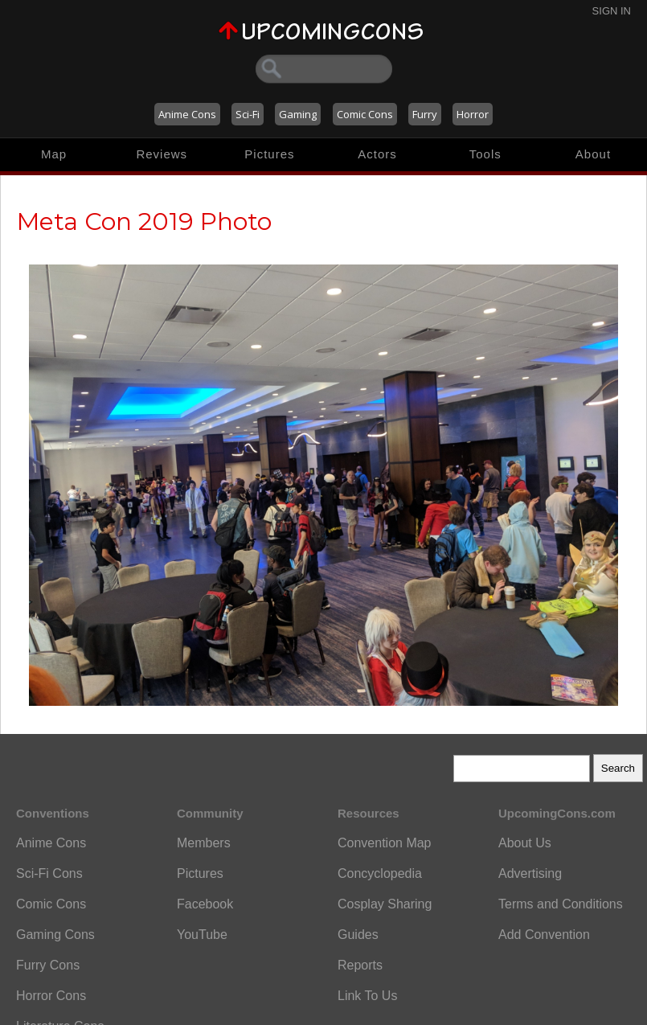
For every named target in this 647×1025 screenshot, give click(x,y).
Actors (377, 154)
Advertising (530, 873)
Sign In (611, 11)
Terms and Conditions (560, 904)
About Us (524, 843)
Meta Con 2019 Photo (144, 221)
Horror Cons (51, 995)
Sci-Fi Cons (49, 873)
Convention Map (385, 843)
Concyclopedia (380, 873)
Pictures (269, 154)
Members (204, 843)
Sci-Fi (247, 114)
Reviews (161, 154)
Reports (360, 965)
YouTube (202, 934)
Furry (424, 114)
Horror (473, 114)
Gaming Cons (55, 934)
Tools (485, 154)
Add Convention (544, 934)
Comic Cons (365, 114)
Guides (358, 934)
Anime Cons (187, 114)
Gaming (298, 114)
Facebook (205, 904)
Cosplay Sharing (385, 904)
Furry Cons (48, 965)
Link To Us (367, 995)
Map (54, 154)
